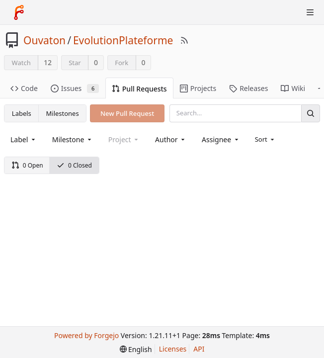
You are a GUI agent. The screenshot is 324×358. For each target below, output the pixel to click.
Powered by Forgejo (86, 335)
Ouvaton (44, 40)
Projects (198, 88)
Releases (248, 88)
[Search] (310, 113)
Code (24, 88)
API (198, 349)
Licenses (173, 349)
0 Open (27, 165)
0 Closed (74, 165)
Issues (75, 88)
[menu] (265, 139)
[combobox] (23, 139)
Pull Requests (139, 88)
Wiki (293, 88)
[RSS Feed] (184, 40)
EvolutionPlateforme (123, 40)
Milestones (62, 113)
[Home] (19, 12)
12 (48, 62)
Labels (21, 113)
